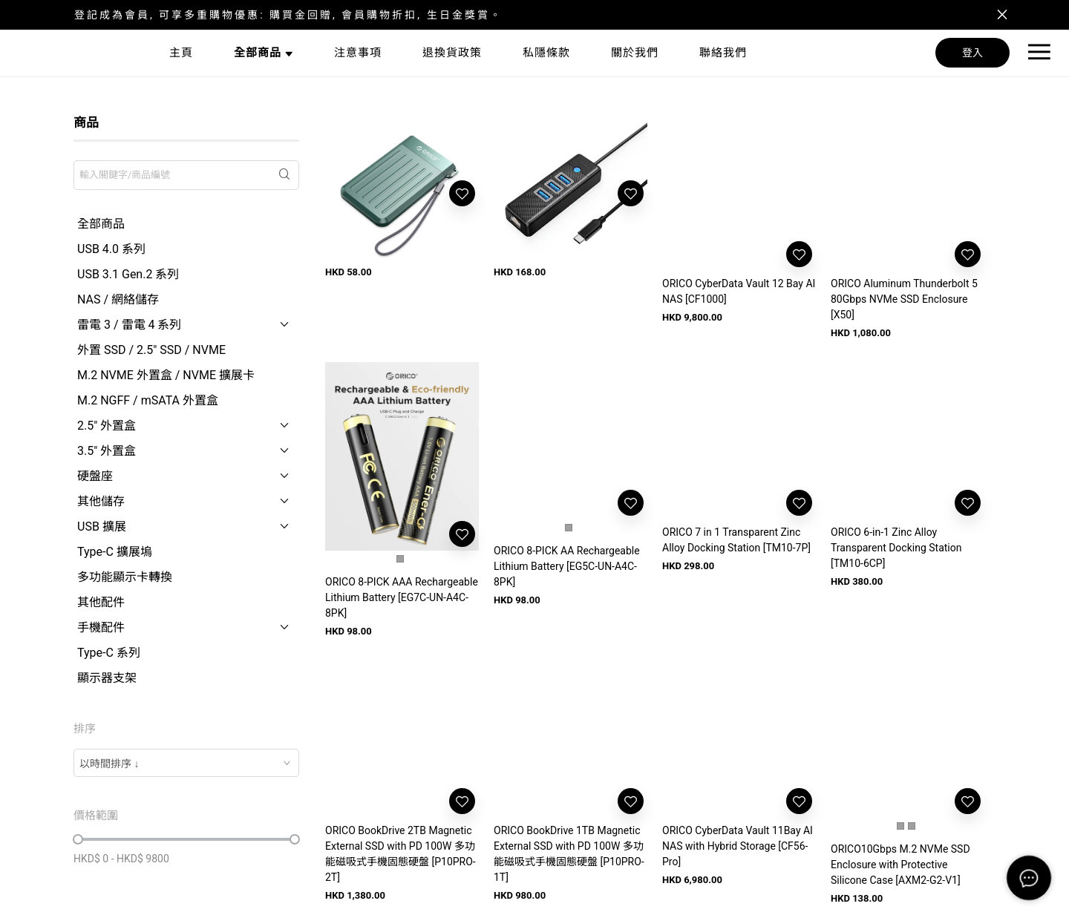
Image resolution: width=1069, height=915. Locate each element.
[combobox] (186, 763)
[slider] (78, 839)
